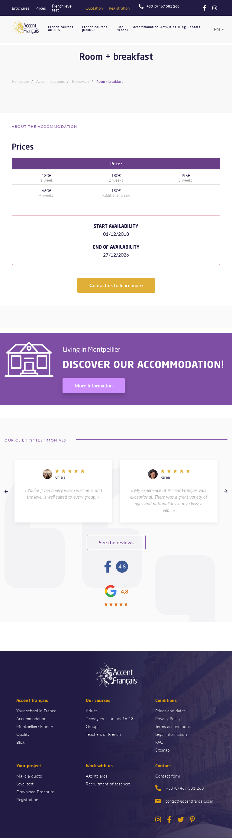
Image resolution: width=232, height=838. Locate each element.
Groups (92, 726)
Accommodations (50, 81)
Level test (25, 784)
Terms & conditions (173, 726)
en (217, 29)
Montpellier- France (34, 726)
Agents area (97, 776)
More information (94, 385)
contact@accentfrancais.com (184, 801)
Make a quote (29, 776)
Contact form (167, 776)
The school (122, 29)
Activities (168, 27)
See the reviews (116, 542)
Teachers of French (103, 734)
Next (225, 491)
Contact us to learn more (116, 285)
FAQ (159, 742)
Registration (27, 799)
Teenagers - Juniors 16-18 (110, 718)
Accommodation (146, 27)
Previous (6, 491)
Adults (92, 710)
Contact (194, 27)
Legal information (171, 734)
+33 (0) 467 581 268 (179, 788)
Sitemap (162, 750)
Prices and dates (170, 710)
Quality (23, 734)
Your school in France (36, 710)
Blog (182, 27)
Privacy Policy (168, 718)
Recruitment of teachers (108, 784)
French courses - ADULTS (62, 29)
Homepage (20, 81)
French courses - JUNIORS (96, 29)
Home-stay (80, 81)
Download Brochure (35, 791)
